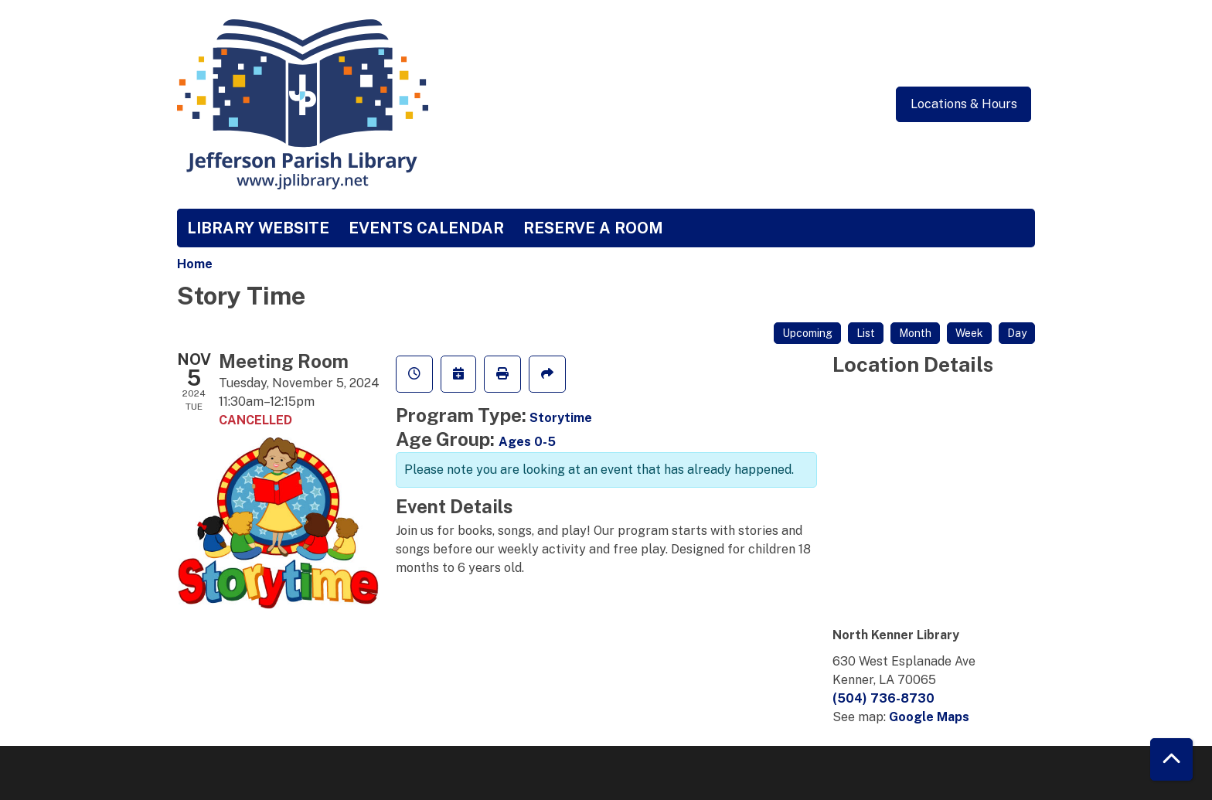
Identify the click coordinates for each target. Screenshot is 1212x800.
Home (195, 264)
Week (969, 333)
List (865, 333)
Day (1016, 333)
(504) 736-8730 (883, 698)
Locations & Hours (964, 104)
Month (915, 333)
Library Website (258, 228)
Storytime (560, 417)
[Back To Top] (1171, 759)
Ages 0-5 (527, 441)
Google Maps (929, 717)
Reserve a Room (593, 228)
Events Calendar (426, 228)
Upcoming (807, 333)
